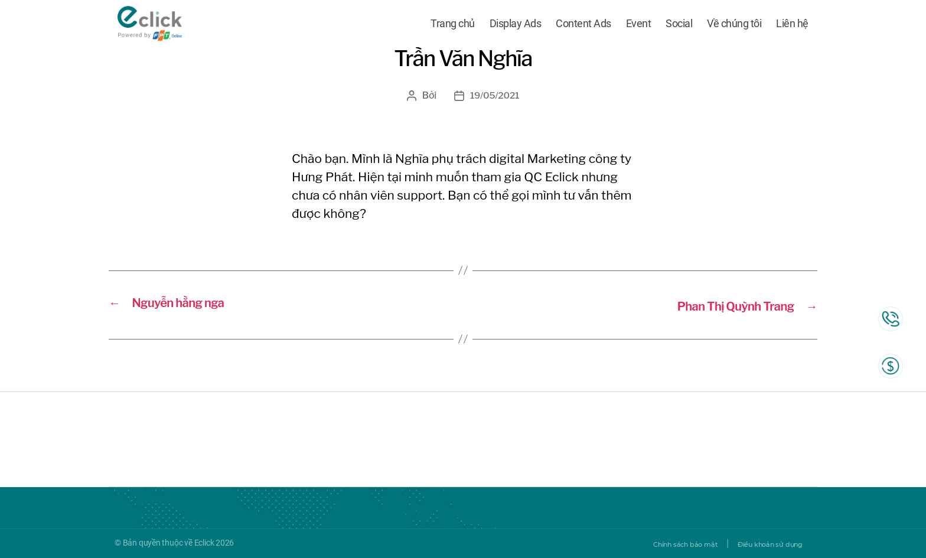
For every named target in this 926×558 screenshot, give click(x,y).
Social (679, 25)
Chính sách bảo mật (655, 543)
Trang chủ (453, 25)
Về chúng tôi (734, 25)
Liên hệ (792, 25)
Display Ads (516, 25)
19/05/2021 (494, 95)
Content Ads (583, 25)
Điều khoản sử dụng (760, 543)
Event (638, 25)
